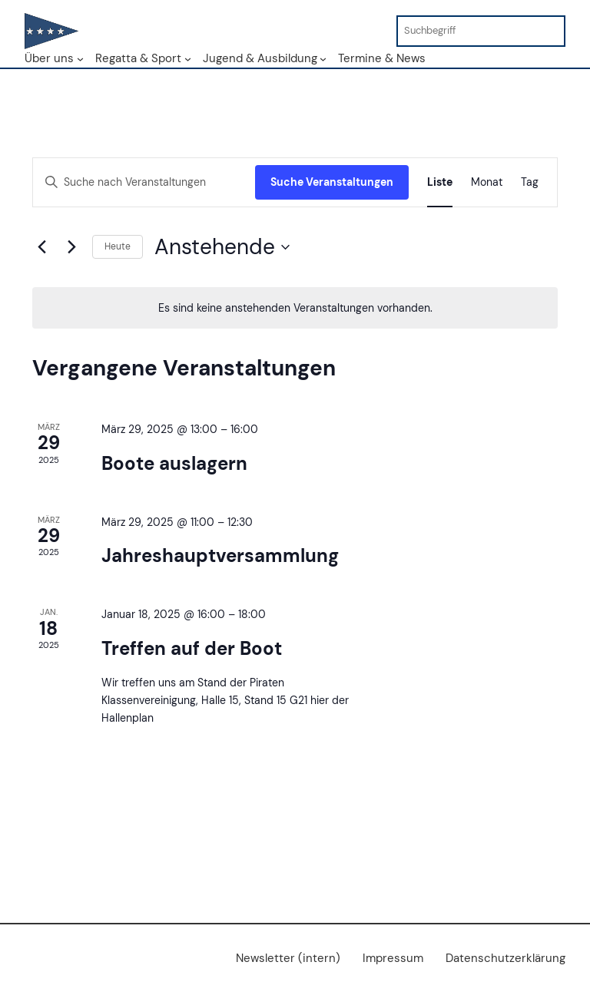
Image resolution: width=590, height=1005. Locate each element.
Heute (117, 246)
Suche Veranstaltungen (331, 182)
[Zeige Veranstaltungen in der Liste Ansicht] (439, 182)
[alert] (295, 308)
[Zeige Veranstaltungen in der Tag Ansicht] (530, 182)
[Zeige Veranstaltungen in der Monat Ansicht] (486, 182)
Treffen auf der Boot (191, 648)
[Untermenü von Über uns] (80, 58)
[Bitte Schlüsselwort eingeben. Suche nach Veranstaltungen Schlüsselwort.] (144, 182)
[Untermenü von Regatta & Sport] (187, 58)
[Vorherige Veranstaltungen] (41, 247)
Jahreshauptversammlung (220, 555)
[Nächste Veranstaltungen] (71, 247)
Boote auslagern (174, 463)
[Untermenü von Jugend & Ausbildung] (323, 58)
